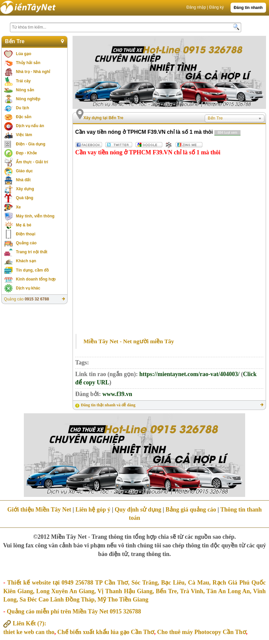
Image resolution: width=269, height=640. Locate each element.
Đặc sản (23, 117)
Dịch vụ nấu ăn (30, 125)
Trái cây (23, 81)
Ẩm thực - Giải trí (32, 162)
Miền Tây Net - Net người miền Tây (128, 341)
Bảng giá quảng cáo (191, 509)
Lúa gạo (23, 53)
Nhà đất (23, 180)
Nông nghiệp (28, 99)
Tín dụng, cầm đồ (32, 270)
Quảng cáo (26, 243)
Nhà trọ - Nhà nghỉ (33, 71)
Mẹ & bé (23, 225)
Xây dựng (25, 189)
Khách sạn (26, 261)
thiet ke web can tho (28, 632)
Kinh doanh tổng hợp (36, 279)
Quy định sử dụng (138, 509)
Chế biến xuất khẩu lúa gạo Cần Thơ (105, 632)
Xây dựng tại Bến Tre (103, 118)
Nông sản (25, 90)
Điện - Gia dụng (30, 144)
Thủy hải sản (28, 62)
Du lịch (22, 108)
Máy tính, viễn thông (35, 216)
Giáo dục (24, 171)
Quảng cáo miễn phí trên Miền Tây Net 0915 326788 (74, 611)
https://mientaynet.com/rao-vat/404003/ (189, 374)
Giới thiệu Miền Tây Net (39, 509)
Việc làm (24, 134)
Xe (18, 207)
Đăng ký (216, 7)
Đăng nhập (196, 7)
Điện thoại (25, 234)
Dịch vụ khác (28, 288)
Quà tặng (24, 198)
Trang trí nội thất (31, 252)
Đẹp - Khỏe (26, 153)
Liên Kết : (24, 623)
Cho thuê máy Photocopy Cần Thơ (201, 632)
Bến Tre (15, 41)
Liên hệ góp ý (93, 509)
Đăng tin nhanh (248, 7)
